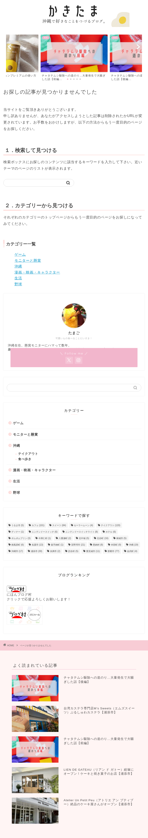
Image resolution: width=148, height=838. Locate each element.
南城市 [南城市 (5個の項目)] (121, 538)
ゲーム (20, 254)
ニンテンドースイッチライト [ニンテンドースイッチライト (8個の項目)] (81, 532)
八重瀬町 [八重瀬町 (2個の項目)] (65, 538)
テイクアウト (28, 453)
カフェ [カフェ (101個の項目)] (38, 525)
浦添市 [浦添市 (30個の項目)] (36, 551)
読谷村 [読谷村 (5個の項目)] (73, 551)
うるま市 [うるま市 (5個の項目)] (17, 525)
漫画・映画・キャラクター (37, 272)
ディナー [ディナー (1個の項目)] (17, 532)
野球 (18, 284)
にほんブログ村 (19, 590)
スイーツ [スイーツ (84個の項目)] (59, 525)
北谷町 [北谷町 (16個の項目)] (102, 538)
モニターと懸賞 (28, 260)
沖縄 (18, 266)
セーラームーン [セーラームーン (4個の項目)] (83, 525)
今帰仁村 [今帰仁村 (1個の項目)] (44, 538)
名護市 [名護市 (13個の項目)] (37, 545)
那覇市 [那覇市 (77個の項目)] (113, 551)
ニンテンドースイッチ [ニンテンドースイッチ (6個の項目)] (45, 532)
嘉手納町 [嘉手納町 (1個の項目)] (57, 545)
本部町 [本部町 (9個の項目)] (116, 545)
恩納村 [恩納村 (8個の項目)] (98, 545)
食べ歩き (24, 459)
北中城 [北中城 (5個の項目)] (84, 538)
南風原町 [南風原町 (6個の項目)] (17, 545)
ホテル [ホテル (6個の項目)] (111, 532)
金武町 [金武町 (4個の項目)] (132, 551)
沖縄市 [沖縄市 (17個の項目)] (17, 551)
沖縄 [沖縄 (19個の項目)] (133, 545)
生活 (18, 278)
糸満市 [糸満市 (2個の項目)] (55, 551)
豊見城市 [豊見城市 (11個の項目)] (93, 551)
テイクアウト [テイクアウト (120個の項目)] (110, 525)
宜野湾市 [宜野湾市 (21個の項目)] (78, 545)
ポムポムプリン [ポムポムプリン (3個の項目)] (21, 538)
